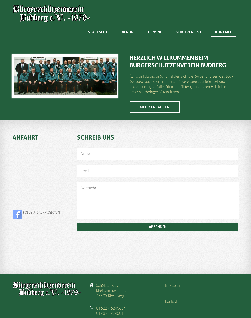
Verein (128, 32)
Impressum (173, 285)
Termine (154, 32)
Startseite (98, 32)
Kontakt (223, 32)
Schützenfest (189, 32)
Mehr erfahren (155, 107)
